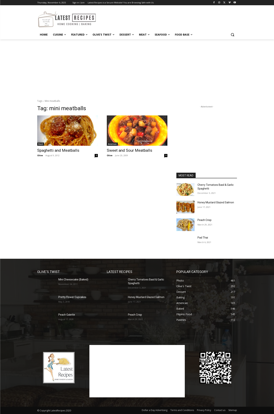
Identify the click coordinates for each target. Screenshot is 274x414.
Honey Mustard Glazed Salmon (216, 202)
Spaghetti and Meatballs (58, 150)
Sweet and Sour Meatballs (129, 150)
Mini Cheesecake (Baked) (73, 279)
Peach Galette (66, 314)
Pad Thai (203, 237)
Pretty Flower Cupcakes (72, 297)
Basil (40, 144)
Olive (40, 155)
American (112, 144)
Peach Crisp (205, 220)
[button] (232, 34)
